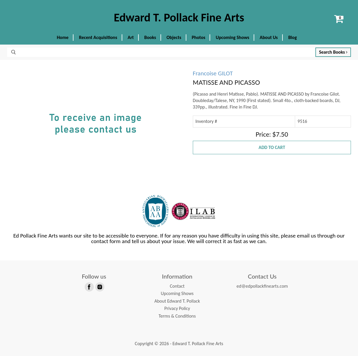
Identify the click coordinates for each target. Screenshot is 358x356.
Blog (292, 37)
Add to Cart (272, 147)
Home (62, 37)
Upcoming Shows (232, 37)
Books (150, 37)
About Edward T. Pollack (177, 301)
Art (131, 37)
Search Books (333, 52)
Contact (177, 286)
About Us (269, 37)
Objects (174, 37)
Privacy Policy (177, 308)
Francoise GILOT (213, 73)
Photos (198, 37)
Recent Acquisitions (98, 37)
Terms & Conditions (177, 316)
